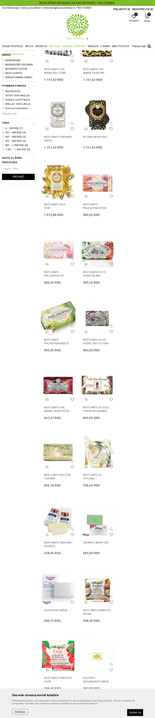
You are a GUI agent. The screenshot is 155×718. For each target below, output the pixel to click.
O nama (46, 600)
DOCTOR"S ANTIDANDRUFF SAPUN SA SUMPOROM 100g (95, 528)
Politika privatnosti (91, 606)
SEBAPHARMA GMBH (18, 127)
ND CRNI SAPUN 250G (56, 187)
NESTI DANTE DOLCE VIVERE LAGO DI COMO (57, 324)
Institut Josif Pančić (17, 150)
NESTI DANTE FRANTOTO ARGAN (135, 459)
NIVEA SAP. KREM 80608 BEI (134, 526)
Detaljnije (20, 712)
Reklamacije (87, 640)
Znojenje (9, 84)
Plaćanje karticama (92, 623)
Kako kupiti (86, 611)
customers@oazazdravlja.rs (20, 635)
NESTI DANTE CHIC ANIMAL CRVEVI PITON (95, 324)
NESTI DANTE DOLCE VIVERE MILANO (94, 256)
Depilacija (9, 88)
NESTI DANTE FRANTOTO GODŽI (58, 526)
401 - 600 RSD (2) (15, 187)
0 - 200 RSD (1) (14, 178)
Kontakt (46, 611)
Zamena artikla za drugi (95, 634)
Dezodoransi (11, 80)
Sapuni (8, 76)
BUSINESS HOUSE (16, 119)
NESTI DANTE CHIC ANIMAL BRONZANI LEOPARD (93, 123)
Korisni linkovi (49, 623)
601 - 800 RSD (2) (15, 191)
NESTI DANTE (13, 123)
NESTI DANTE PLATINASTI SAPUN (135, 121)
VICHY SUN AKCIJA (17, 145)
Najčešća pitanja (51, 617)
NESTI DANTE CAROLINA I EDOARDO (135, 391)
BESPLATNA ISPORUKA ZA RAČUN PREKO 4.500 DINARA (77, 3)
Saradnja (46, 606)
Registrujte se (142, 9)
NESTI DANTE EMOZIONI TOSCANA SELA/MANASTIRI (57, 393)
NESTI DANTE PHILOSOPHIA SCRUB (133, 189)
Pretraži (18, 227)
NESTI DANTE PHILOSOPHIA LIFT (54, 256)
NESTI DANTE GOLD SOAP (93, 189)
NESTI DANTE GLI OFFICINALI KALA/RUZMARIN (92, 393)
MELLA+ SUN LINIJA (17, 154)
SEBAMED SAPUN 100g (57, 457)
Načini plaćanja (89, 617)
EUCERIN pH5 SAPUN (94, 457)
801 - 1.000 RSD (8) (16, 195)
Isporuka (85, 628)
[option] (77, 3)
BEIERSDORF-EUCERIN (19, 115)
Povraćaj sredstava (92, 645)
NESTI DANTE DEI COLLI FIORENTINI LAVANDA (134, 324)
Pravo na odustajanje (93, 651)
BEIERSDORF (13, 110)
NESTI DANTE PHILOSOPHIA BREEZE (133, 256)
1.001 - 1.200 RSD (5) (17, 199)
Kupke (7, 72)
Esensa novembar (16, 158)
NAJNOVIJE (12, 141)
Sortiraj (126, 59)
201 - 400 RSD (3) (15, 182)
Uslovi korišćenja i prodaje (96, 600)
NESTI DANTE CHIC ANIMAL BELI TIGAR (55, 121)
